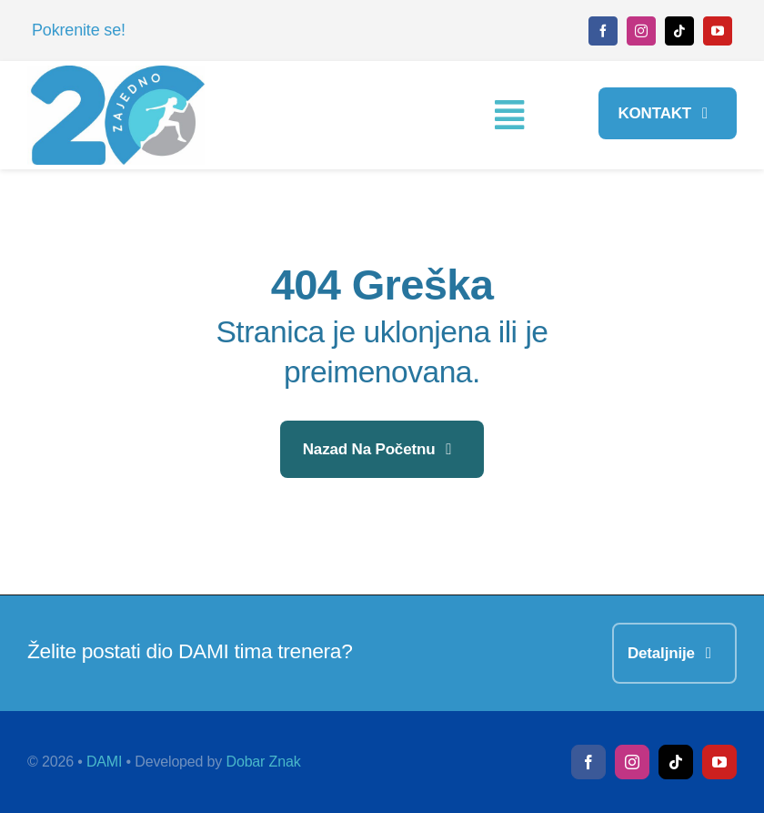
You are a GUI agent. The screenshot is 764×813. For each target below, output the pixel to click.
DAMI (104, 761)
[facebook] (603, 31)
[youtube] (717, 31)
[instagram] (641, 31)
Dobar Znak (263, 761)
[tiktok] (679, 31)
